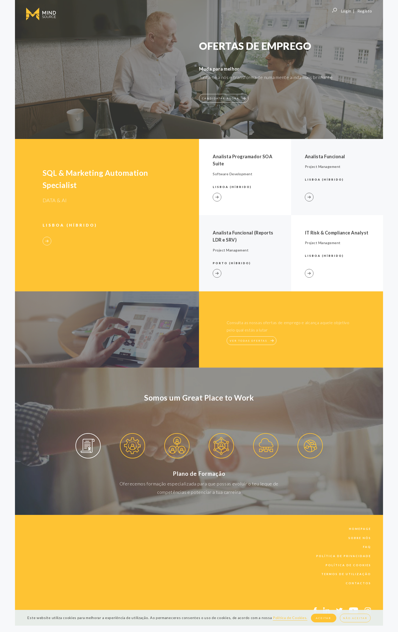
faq (367, 546)
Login (346, 10)
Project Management (323, 166)
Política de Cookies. (290, 617)
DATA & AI (55, 200)
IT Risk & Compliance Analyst (337, 232)
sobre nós (360, 538)
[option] (88, 446)
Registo (364, 10)
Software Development (232, 174)
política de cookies (348, 565)
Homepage (360, 528)
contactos (358, 583)
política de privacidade (343, 556)
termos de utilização (346, 574)
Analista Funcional (325, 156)
